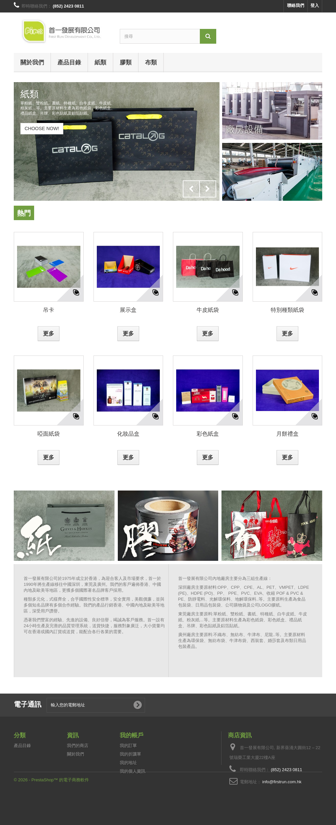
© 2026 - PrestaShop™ (36, 807)
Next (207, 188)
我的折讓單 (130, 754)
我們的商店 (77, 745)
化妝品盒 (128, 433)
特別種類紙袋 (287, 309)
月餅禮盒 (287, 433)
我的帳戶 (131, 735)
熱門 (24, 213)
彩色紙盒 (208, 433)
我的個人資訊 (132, 771)
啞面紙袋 (48, 433)
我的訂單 (128, 745)
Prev (191, 188)
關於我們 (32, 62)
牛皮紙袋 (208, 309)
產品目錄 (69, 62)
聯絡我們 (295, 5)
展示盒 (128, 309)
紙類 (100, 62)
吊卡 (48, 309)
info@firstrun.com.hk (281, 781)
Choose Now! (42, 128)
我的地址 (128, 762)
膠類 (126, 62)
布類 (151, 62)
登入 (314, 5)
